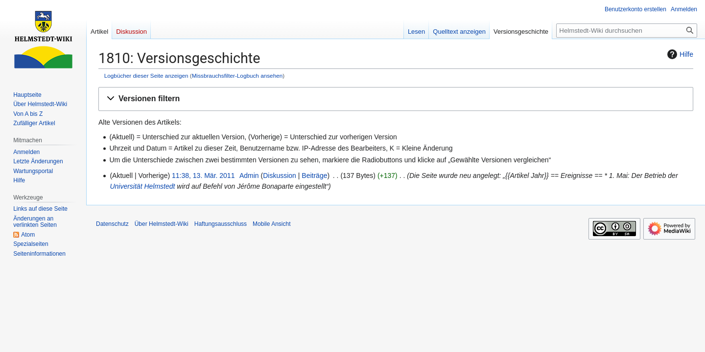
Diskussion (279, 175)
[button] (396, 99)
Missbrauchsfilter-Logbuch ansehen (237, 75)
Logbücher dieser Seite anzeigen (146, 75)
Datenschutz (112, 223)
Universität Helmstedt (142, 186)
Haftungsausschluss (220, 223)
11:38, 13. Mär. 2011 (203, 175)
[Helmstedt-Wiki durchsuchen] (626, 30)
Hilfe (679, 54)
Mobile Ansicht (271, 223)
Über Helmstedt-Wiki (161, 223)
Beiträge (314, 175)
